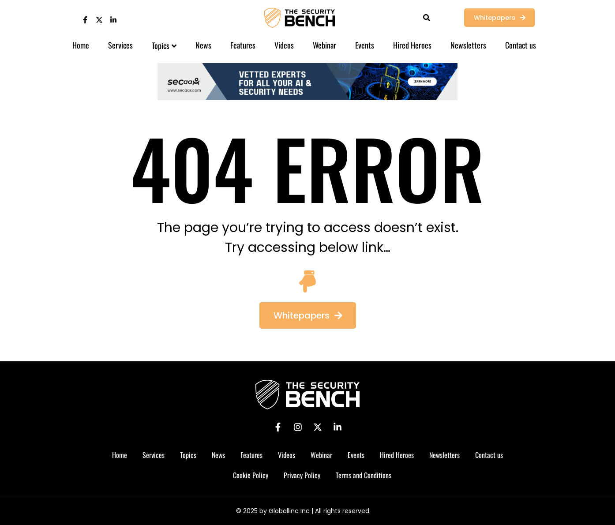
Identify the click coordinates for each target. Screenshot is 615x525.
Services (120, 45)
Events (364, 45)
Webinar (324, 45)
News (203, 45)
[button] (307, 315)
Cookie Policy (250, 475)
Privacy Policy (302, 475)
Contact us (520, 45)
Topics (164, 45)
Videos (284, 45)
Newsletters (468, 45)
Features (242, 45)
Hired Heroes (412, 45)
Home (80, 45)
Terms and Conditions (363, 475)
